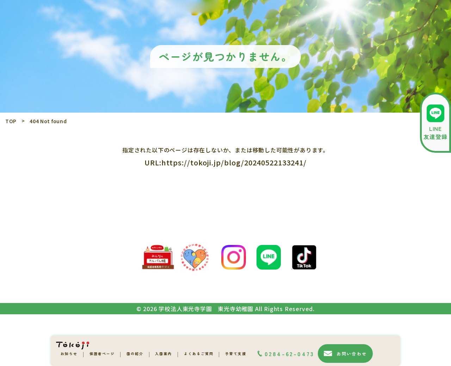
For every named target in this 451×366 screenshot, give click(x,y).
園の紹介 (134, 353)
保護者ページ (102, 353)
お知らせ (69, 353)
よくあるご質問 (199, 353)
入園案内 (163, 353)
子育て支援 (235, 353)
